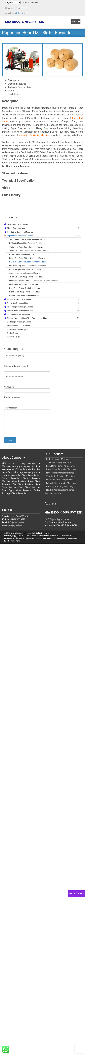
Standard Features (15, 173)
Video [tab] (11, 90)
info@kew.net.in (21, 13)
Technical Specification (18, 180)
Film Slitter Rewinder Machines (60, 473)
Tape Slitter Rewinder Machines (60, 476)
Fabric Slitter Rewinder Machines (61, 483)
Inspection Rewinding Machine (33, 135)
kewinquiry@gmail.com (12, 525)
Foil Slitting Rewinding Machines (60, 479)
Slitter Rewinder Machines (58, 459)
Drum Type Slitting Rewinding (59, 486)
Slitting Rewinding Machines (59, 462)
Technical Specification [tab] (19, 87)
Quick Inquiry (11, 195)
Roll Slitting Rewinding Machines (60, 466)
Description (10, 101)
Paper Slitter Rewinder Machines (61, 469)
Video (6, 188)
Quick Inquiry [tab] (14, 94)
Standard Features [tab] (17, 83)
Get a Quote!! (76, 893)
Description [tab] (13, 80)
